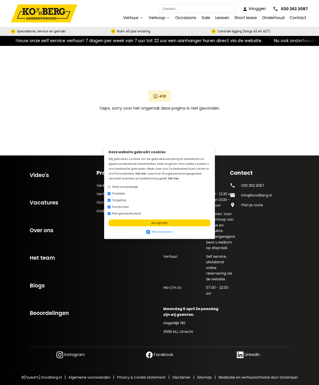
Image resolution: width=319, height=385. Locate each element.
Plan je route (252, 205)
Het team (42, 257)
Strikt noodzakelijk (125, 187)
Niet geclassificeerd (126, 213)
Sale (206, 17)
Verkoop (159, 17)
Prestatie (118, 193)
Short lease (245, 17)
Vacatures (44, 202)
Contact (298, 17)
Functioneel (120, 207)
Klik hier (141, 173)
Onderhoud (273, 17)
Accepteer (159, 223)
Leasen (222, 17)
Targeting (119, 200)
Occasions (185, 17)
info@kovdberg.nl (256, 195)
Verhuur (133, 17)
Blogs (37, 285)
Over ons (41, 230)
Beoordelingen (49, 313)
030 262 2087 (252, 185)
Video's (39, 175)
